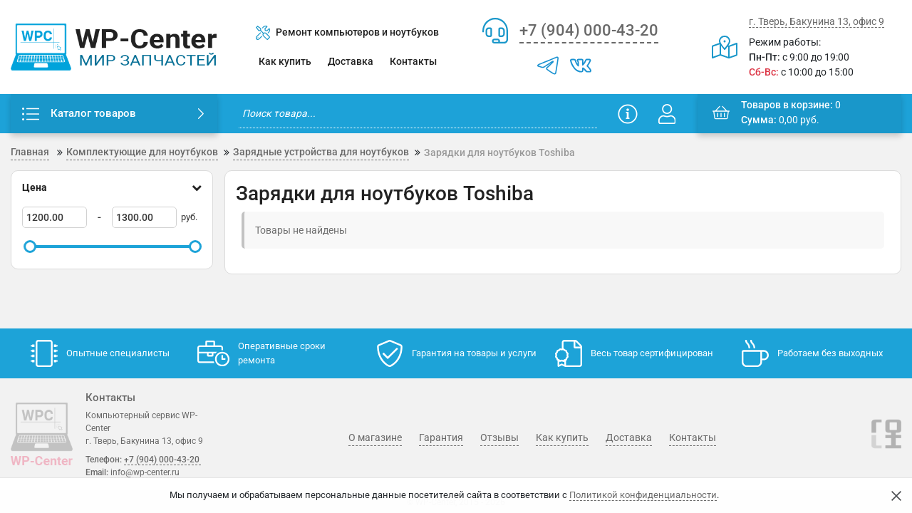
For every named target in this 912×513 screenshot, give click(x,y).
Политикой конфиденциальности (643, 494)
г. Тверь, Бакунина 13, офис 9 (816, 21)
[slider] (30, 246)
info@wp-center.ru (145, 472)
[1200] (54, 217)
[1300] (144, 217)
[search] (418, 113)
